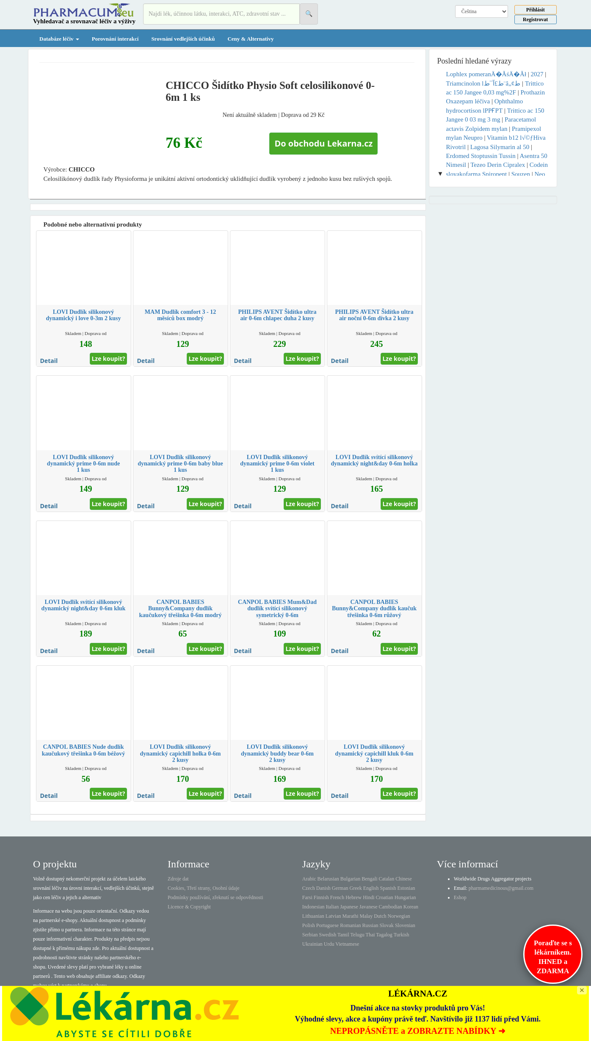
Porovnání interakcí (115, 39)
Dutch (380, 916)
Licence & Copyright (189, 907)
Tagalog (384, 935)
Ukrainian (312, 944)
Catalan (386, 879)
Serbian (310, 935)
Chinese (403, 879)
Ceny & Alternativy (250, 39)
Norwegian (398, 916)
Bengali (369, 879)
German (340, 888)
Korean (410, 907)
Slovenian (405, 925)
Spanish (388, 888)
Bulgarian (350, 879)
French (337, 897)
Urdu (329, 944)
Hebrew (353, 897)
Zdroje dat (178, 879)
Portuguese (327, 925)
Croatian (384, 897)
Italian (332, 907)
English (371, 888)
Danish (323, 888)
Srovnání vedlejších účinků (183, 39)
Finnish (321, 897)
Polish (308, 925)
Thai (370, 935)
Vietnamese (347, 944)
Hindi (368, 897)
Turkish (401, 935)
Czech (308, 888)
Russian (370, 925)
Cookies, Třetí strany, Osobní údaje (204, 888)
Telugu (358, 935)
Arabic (309, 879)
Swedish (328, 935)
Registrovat (535, 19)
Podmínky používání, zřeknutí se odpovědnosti (215, 897)
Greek (355, 888)
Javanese (368, 907)
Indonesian (313, 907)
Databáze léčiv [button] (59, 39)
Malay (366, 916)
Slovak (387, 925)
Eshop (460, 897)
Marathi (350, 916)
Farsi (307, 897)
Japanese (349, 907)
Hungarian (405, 897)
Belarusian (328, 879)
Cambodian (390, 907)
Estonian (406, 888)
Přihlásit (535, 10)
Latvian (333, 916)
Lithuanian (313, 916)
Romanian (350, 925)
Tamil (343, 935)
